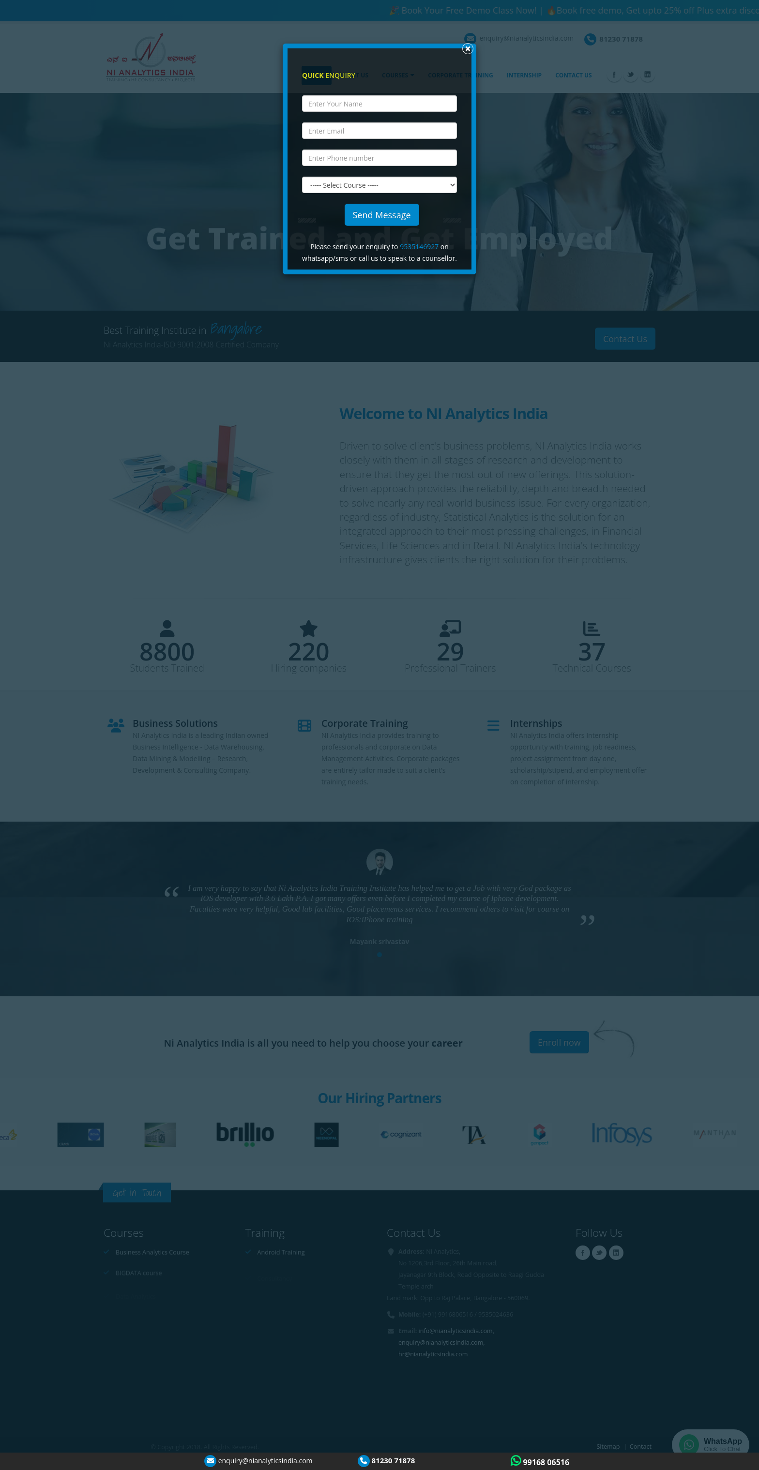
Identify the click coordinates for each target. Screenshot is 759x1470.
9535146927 (419, 246)
